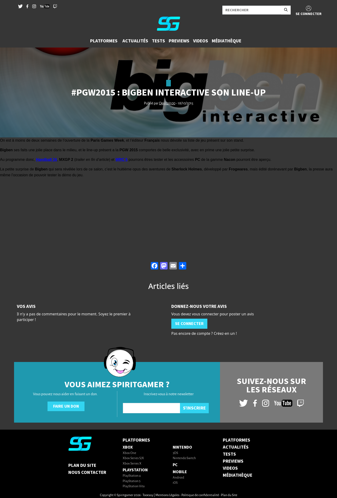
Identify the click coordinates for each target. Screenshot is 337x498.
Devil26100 (167, 103)
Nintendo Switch (184, 458)
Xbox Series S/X (133, 458)
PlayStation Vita (134, 486)
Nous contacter (87, 472)
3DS (175, 453)
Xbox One (129, 453)
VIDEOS (230, 468)
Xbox (128, 447)
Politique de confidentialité (200, 495)
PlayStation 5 (131, 481)
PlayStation (135, 470)
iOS (175, 483)
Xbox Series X (132, 463)
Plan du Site (82, 465)
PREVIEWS (233, 461)
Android (178, 478)
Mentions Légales (167, 495)
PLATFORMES (236, 440)
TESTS (229, 454)
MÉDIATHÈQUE (237, 475)
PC (175, 465)
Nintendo (182, 447)
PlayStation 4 (132, 476)
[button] (104, 41)
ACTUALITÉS (236, 447)
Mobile (180, 472)
